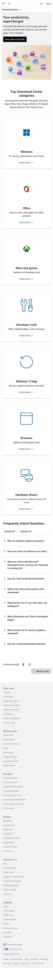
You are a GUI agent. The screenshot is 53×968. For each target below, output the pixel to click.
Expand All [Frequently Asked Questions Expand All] (9, 531)
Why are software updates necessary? (24, 540)
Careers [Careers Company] (5, 906)
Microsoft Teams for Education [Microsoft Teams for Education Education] (13, 787)
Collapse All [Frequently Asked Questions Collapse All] (25, 531)
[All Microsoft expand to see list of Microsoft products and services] (3, 3)
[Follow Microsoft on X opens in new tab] (30, 665)
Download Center (10, 9)
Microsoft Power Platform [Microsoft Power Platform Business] (11, 838)
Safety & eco (7, 963)
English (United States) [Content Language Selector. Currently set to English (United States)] (14, 944)
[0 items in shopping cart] (42, 3)
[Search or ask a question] (9, 3)
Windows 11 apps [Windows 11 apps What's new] (9, 723)
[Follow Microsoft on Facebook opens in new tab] (23, 665)
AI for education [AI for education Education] (8, 808)
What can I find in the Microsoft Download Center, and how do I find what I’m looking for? (26, 565)
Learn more (24, 162)
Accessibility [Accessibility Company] (7, 932)
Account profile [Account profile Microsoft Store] (8, 735)
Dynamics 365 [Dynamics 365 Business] (7, 829)
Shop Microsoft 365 (15, 39)
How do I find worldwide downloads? (24, 578)
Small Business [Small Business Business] (8, 851)
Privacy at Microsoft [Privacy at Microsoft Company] (9, 919)
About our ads (25, 963)
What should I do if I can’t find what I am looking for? (25, 604)
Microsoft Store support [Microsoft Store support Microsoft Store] (11, 744)
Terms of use (34, 959)
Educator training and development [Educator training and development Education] (14, 800)
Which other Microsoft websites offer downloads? (24, 590)
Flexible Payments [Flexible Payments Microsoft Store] (9, 765)
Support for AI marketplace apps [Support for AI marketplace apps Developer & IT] (13, 877)
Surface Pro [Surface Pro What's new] (7, 692)
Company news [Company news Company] (8, 915)
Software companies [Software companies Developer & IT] (9, 890)
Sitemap (6, 959)
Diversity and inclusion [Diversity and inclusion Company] (10, 928)
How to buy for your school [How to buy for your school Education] (12, 795)
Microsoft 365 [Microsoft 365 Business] (7, 834)
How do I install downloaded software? (25, 643)
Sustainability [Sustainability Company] (7, 937)
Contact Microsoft (16, 959)
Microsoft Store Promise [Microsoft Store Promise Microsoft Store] (11, 761)
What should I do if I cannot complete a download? (25, 631)
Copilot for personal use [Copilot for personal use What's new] (11, 710)
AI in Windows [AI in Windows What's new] (8, 714)
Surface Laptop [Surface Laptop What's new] (8, 697)
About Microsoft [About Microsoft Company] (8, 911)
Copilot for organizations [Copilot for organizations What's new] (11, 705)
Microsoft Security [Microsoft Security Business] (9, 825)
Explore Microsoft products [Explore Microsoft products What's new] (12, 718)
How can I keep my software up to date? (25, 551)
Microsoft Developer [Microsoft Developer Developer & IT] (10, 868)
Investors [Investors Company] (6, 924)
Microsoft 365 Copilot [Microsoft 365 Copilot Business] (10, 847)
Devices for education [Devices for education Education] (10, 782)
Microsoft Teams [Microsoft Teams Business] (8, 842)
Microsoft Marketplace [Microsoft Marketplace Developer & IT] (10, 885)
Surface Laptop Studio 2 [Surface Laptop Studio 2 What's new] (11, 701)
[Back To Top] (41, 671)
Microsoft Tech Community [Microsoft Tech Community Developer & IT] (12, 881)
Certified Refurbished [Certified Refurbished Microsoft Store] (10, 757)
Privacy (26, 959)
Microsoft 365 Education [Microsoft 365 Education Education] (11, 791)
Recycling (16, 963)
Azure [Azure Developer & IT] (5, 864)
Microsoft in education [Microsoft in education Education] (10, 778)
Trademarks (44, 959)
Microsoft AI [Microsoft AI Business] (7, 821)
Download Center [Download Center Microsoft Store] (9, 739)
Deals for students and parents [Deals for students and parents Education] (13, 804)
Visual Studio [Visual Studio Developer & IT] (7, 894)
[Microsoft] (26, 2)
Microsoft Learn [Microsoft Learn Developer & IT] (8, 872)
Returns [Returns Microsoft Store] (5, 748)
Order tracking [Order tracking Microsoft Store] (8, 752)
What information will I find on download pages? (26, 618)
